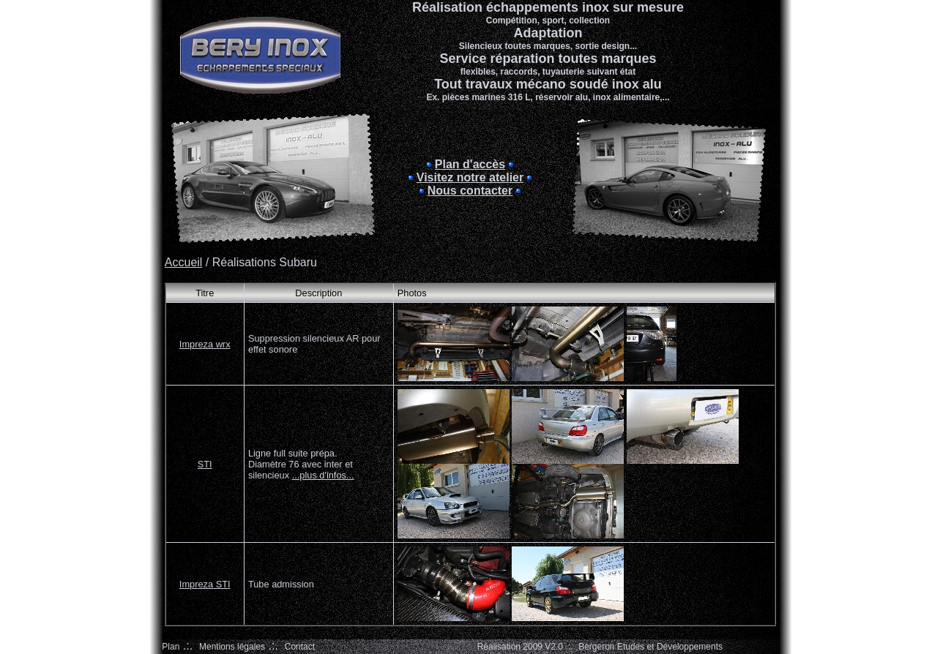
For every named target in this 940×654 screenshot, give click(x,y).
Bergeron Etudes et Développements (650, 647)
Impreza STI (205, 584)
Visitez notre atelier (470, 177)
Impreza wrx (205, 344)
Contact (300, 647)
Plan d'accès (470, 164)
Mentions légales (232, 647)
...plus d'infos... (323, 475)
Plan (170, 647)
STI (205, 464)
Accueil (184, 262)
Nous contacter (470, 190)
